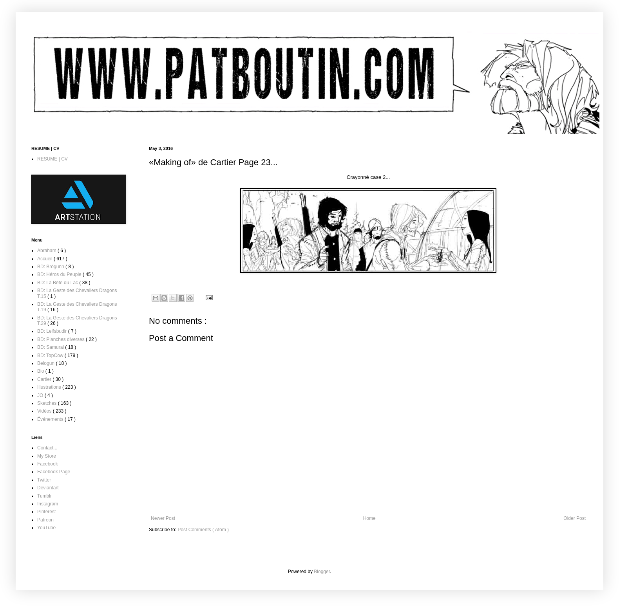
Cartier (44, 379)
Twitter (44, 480)
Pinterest (46, 511)
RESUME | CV (52, 159)
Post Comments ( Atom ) (203, 529)
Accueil (45, 259)
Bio (41, 371)
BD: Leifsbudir (52, 331)
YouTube (46, 527)
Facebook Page (53, 471)
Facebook (47, 464)
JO (41, 395)
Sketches (47, 403)
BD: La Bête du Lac (58, 282)
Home (369, 518)
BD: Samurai (51, 347)
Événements (51, 419)
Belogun (46, 363)
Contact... (47, 448)
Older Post (574, 518)
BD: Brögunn (51, 266)
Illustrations (49, 387)
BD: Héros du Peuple (60, 274)
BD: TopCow (51, 355)
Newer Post (163, 518)
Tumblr (44, 496)
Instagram (47, 504)
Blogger (322, 571)
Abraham (47, 250)
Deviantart (48, 488)
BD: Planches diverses (61, 339)
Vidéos (45, 411)
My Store (46, 456)
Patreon (45, 520)
